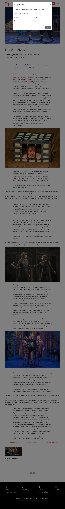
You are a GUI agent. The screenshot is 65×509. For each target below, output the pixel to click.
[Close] (50, 4)
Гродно (16, 21)
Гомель (16, 19)
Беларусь (17, 9)
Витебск (16, 17)
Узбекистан (41, 9)
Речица (36, 19)
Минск (35, 17)
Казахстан (29, 9)
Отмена (48, 27)
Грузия (23, 9)
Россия (35, 9)
